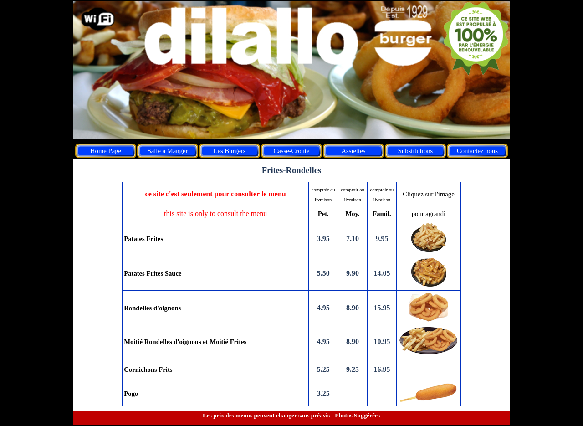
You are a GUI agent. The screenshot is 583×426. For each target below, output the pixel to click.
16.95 (381, 369)
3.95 (323, 238)
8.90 (352, 308)
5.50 (323, 273)
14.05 (381, 273)
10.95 (381, 341)
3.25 (323, 393)
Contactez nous (477, 150)
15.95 (381, 308)
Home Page (105, 150)
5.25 (323, 369)
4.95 (323, 308)
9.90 (352, 273)
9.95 (381, 238)
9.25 (352, 369)
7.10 (352, 238)
